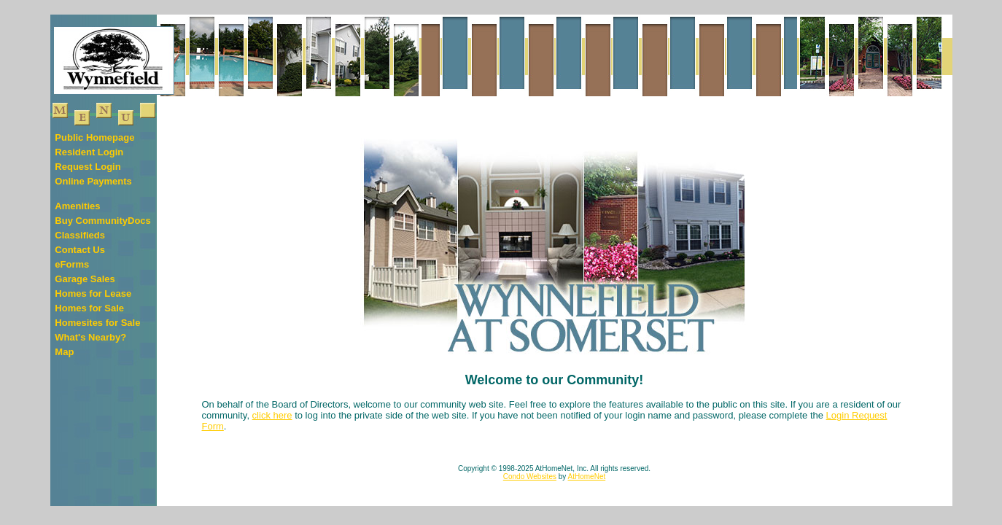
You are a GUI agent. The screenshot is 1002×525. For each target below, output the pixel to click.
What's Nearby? (90, 337)
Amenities (77, 206)
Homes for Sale (89, 308)
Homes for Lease (93, 293)
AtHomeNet (587, 476)
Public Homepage (94, 137)
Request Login (87, 166)
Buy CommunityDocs (102, 220)
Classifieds (80, 235)
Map (64, 351)
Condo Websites (529, 476)
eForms (72, 264)
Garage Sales (84, 278)
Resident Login (89, 152)
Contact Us (80, 249)
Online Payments (93, 181)
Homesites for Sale (97, 322)
